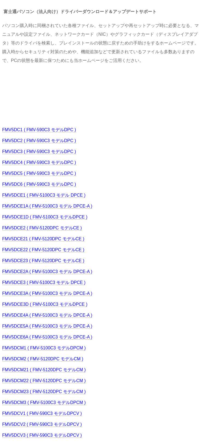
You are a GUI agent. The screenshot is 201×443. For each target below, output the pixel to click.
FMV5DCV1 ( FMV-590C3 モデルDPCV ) (42, 413)
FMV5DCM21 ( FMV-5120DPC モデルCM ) (44, 369)
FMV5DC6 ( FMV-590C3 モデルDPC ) (39, 184)
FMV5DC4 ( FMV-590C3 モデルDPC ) (39, 162)
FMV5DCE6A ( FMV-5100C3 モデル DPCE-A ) (47, 337)
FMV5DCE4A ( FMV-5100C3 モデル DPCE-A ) (47, 315)
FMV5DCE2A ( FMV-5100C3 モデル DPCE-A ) (47, 271)
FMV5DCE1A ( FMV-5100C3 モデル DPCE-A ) (47, 206)
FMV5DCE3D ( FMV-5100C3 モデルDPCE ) (44, 304)
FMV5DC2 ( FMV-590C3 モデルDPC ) (39, 140)
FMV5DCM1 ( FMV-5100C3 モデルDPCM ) (44, 348)
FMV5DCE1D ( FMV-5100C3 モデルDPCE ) (44, 217)
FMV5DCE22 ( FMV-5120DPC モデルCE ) (43, 249)
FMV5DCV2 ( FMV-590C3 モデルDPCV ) (42, 424)
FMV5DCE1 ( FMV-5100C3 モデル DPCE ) (43, 195)
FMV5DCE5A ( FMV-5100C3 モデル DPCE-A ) (47, 326)
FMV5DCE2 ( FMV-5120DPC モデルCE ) (42, 228)
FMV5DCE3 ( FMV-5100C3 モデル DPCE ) (43, 282)
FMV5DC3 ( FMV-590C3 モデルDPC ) (39, 151)
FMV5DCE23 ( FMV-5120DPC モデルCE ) (43, 260)
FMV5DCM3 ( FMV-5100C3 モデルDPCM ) (44, 402)
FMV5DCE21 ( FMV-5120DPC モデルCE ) (43, 239)
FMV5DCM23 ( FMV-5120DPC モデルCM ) (44, 391)
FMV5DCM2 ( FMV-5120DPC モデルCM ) (42, 359)
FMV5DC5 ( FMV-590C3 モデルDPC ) (39, 173)
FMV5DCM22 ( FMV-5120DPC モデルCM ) (44, 380)
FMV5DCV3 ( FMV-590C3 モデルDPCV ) (42, 435)
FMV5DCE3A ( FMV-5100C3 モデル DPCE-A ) (47, 293)
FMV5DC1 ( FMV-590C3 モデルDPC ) (39, 129)
